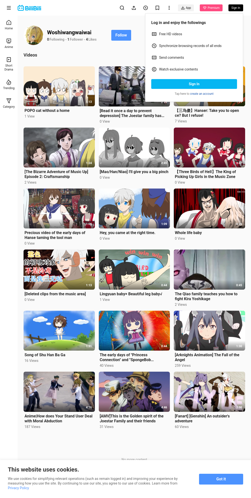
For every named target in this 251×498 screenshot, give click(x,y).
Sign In (194, 84)
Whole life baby (188, 232)
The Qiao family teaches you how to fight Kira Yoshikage (206, 296)
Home (9, 25)
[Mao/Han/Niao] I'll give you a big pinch (134, 171)
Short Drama (8, 64)
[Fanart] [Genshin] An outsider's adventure (202, 418)
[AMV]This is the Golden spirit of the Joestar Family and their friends (131, 418)
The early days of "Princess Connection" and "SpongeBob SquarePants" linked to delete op (128, 357)
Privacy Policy (18, 488)
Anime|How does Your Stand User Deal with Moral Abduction (58, 418)
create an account (202, 93)
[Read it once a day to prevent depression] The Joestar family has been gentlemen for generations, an (131, 113)
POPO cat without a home (47, 110)
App (186, 8)
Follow (121, 35)
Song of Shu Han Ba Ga (45, 355)
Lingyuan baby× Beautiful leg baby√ (131, 294)
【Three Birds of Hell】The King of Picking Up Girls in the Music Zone (205, 174)
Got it (221, 479)
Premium (211, 8)
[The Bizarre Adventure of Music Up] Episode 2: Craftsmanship (56, 174)
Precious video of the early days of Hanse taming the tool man (55, 235)
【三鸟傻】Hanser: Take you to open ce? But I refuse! (207, 113)
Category (9, 103)
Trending (9, 84)
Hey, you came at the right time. (127, 232)
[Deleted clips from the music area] (55, 294)
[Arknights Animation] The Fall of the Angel (207, 357)
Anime (9, 43)
